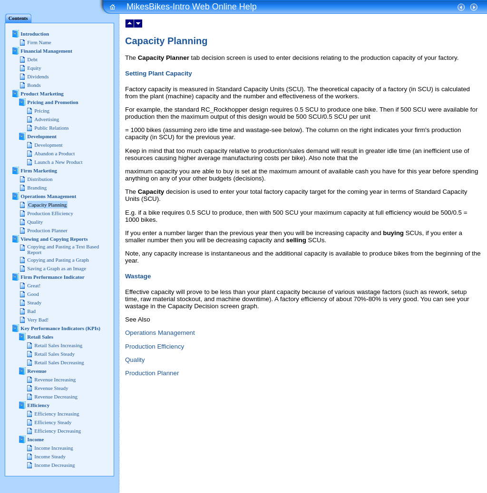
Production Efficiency (154, 346)
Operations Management (160, 332)
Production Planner (152, 373)
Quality (135, 359)
